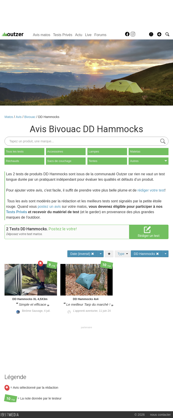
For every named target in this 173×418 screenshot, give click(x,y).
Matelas (135, 151)
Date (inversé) (82, 254)
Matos (9, 117)
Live (88, 35)
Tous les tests (15, 151)
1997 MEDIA (11, 415)
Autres (148, 161)
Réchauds (12, 161)
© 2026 (139, 414)
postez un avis (49, 206)
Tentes (93, 161)
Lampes (94, 151)
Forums (100, 35)
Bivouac (30, 117)
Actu (78, 35)
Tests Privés (62, 35)
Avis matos (41, 35)
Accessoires (55, 151)
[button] (159, 34)
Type (123, 254)
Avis (19, 117)
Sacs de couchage (59, 161)
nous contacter (160, 414)
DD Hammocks (48, 117)
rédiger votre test (151, 190)
